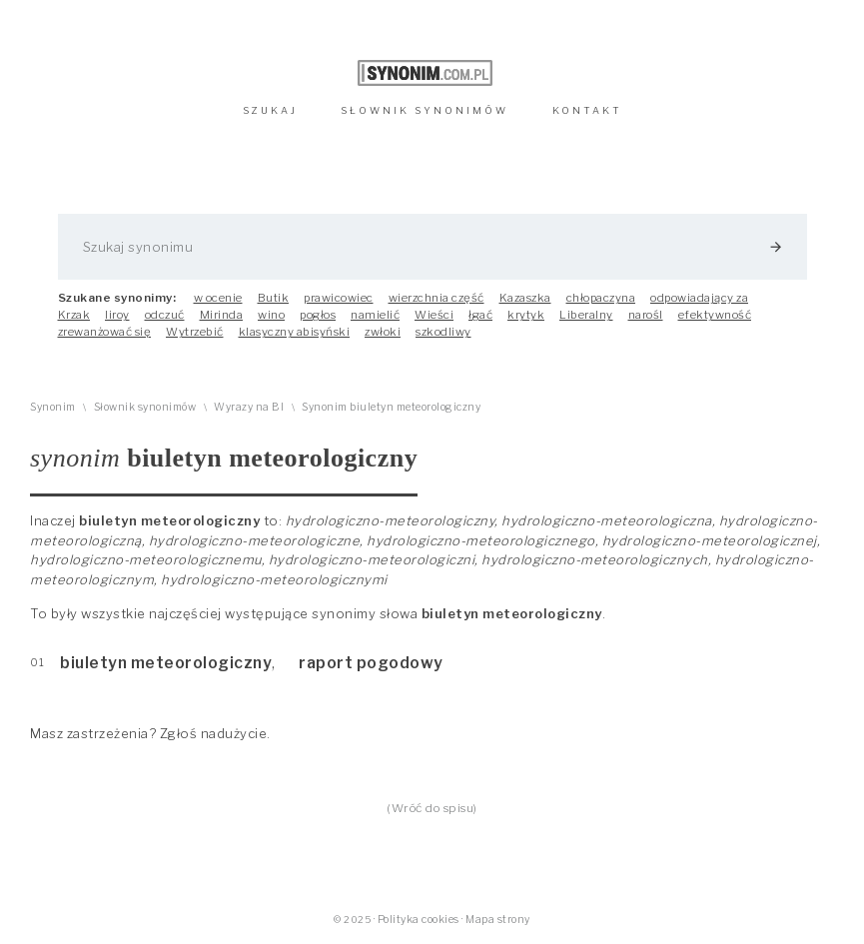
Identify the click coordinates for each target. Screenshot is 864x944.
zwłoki (383, 332)
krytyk (525, 315)
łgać (480, 315)
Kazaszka (525, 298)
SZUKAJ (270, 110)
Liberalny (586, 315)
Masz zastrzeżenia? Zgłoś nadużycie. (150, 733)
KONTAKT (587, 110)
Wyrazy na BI (249, 407)
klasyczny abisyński (295, 332)
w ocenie (218, 298)
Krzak (74, 315)
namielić (375, 315)
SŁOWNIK (424, 110)
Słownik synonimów (145, 407)
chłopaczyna (601, 298)
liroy (117, 315)
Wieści (434, 315)
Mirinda (222, 315)
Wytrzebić (195, 332)
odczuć (165, 315)
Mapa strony (497, 919)
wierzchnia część (436, 298)
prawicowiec (339, 298)
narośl (645, 315)
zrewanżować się (105, 332)
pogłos (318, 315)
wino (271, 315)
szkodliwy (443, 332)
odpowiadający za (699, 298)
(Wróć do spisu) (432, 808)
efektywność (715, 315)
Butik (274, 298)
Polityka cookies (418, 919)
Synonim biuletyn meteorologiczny (391, 407)
